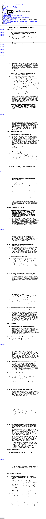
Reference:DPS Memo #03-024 (13, 1)
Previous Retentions (6, 9)
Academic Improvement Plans (8, 20)
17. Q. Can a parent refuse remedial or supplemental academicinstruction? (16, 17)
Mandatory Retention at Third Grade (9, 6)
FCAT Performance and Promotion (9, 8)
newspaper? (5, 23)
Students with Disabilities (7, 19)
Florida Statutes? (6, 5)
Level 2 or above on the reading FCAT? (10, 7)
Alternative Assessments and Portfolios (10, 18)
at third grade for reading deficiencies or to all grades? (12, 15)
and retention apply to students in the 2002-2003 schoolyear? (13, 4)
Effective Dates (6, 3)
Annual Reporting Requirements (9, 21)
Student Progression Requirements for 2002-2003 (11, 2)
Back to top (2, 23)
